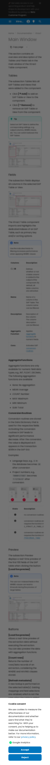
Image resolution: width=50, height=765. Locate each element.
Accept (25, 749)
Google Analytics (21, 742)
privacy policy (28, 737)
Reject (25, 757)
